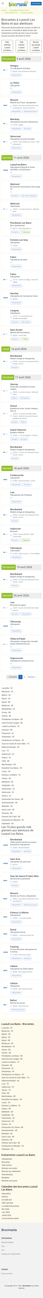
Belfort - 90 (6, 695)
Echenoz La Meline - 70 (11, 775)
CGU (3, 1246)
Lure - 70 (5, 751)
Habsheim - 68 (7, 823)
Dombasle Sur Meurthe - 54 (13, 820)
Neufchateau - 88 (9, 764)
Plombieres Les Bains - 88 (12, 719)
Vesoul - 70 (6, 758)
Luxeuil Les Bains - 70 (10, 726)
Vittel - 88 (5, 761)
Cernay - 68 (6, 778)
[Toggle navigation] (2, 3)
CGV (3, 1250)
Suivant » (31, 677)
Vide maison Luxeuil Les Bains (21, 46)
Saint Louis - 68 (8, 810)
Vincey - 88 (6, 712)
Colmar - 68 (6, 716)
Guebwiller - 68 (8, 785)
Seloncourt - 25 (8, 792)
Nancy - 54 (6, 698)
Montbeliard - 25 (8, 709)
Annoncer (36, 3)
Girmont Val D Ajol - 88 (11, 817)
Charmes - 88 (7, 813)
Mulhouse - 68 (7, 705)
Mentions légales (7, 1242)
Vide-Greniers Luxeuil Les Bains (7, 46)
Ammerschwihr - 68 (9, 803)
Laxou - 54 (6, 771)
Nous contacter (6, 1273)
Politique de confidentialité (10, 1254)
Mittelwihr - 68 (7, 782)
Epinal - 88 (6, 702)
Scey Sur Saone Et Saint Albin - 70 (15, 744)
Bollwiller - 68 (7, 806)
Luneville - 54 (7, 688)
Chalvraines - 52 (8, 789)
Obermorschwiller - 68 (10, 747)
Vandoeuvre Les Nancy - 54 (13, 740)
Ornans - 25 (6, 796)
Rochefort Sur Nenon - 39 (12, 768)
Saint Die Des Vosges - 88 (12, 723)
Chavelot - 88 (7, 730)
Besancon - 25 (7, 691)
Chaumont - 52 (8, 733)
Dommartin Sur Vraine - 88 (12, 799)
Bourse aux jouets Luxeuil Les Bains (36, 46)
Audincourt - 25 (8, 754)
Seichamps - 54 (8, 737)
